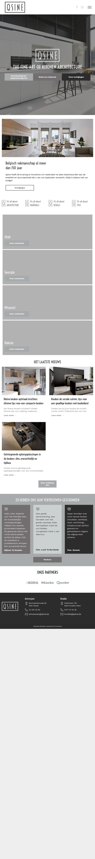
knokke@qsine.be (72, 614)
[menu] (89, 7)
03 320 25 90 (34, 610)
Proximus (58, 626)
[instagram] (82, 7)
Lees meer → (10, 415)
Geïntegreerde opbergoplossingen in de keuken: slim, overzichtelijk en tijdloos (22, 459)
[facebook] (77, 7)
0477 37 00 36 (70, 610)
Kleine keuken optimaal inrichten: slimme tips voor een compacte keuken (23, 401)
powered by (50, 626)
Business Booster (39, 626)
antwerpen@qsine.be (39, 614)
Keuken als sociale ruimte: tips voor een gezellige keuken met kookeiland (69, 401)
